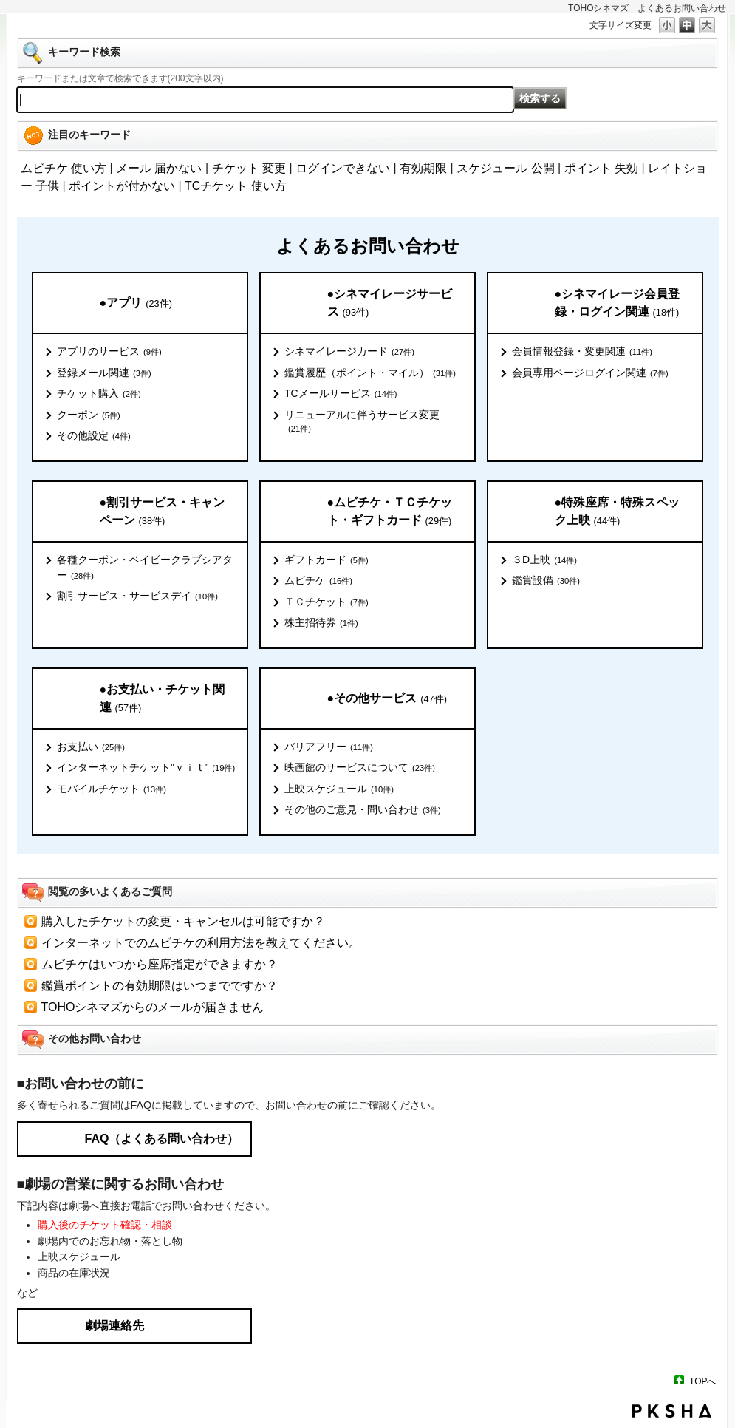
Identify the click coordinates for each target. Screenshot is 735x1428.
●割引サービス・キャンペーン (162, 512)
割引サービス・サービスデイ (137, 596)
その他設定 (94, 436)
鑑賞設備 (546, 581)
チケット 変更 (249, 168)
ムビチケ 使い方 (63, 168)
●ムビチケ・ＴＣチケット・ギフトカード (390, 512)
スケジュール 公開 (505, 168)
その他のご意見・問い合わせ (362, 810)
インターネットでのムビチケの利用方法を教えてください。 (200, 942)
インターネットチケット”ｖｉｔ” (146, 768)
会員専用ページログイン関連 (590, 373)
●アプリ (136, 303)
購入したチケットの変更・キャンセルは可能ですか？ (183, 921)
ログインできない (342, 168)
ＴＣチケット (326, 602)
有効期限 (423, 168)
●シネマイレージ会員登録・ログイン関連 (617, 303)
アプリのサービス (109, 351)
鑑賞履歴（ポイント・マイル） (370, 373)
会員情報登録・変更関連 (582, 351)
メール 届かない (159, 168)
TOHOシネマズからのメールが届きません (152, 1007)
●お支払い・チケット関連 (162, 699)
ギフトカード (326, 560)
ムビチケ (318, 581)
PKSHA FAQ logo (671, 1411)
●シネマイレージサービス (390, 303)
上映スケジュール (339, 789)
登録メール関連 (104, 373)
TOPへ (702, 1381)
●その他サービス (387, 699)
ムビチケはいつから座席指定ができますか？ (159, 964)
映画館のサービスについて (359, 768)
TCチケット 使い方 (236, 186)
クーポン (88, 415)
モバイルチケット (111, 789)
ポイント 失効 (601, 168)
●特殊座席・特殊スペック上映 (617, 512)
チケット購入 (99, 394)
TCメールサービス (340, 394)
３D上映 (544, 560)
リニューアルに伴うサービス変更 (362, 422)
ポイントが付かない (122, 186)
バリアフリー (328, 747)
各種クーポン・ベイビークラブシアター (145, 568)
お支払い (91, 747)
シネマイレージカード (349, 351)
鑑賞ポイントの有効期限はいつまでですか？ (159, 985)
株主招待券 (321, 623)
